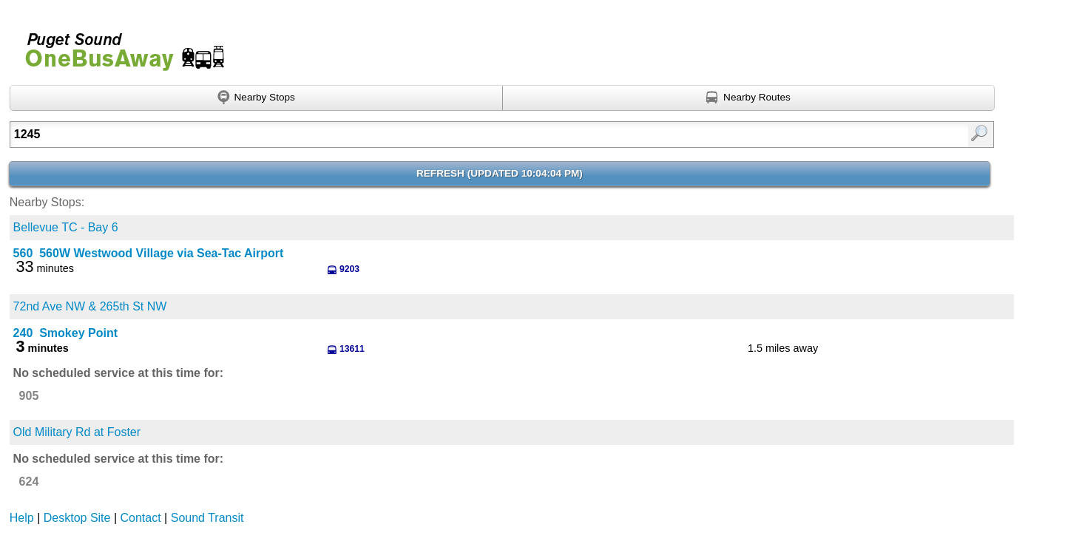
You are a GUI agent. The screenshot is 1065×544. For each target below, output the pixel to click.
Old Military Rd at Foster (77, 432)
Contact (141, 517)
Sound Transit (207, 517)
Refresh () (499, 173)
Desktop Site (77, 517)
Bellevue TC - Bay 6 (65, 227)
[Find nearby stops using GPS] (256, 98)
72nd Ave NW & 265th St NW (90, 306)
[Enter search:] (430, 134)
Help (22, 517)
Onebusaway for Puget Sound (118, 45)
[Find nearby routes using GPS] (749, 98)
